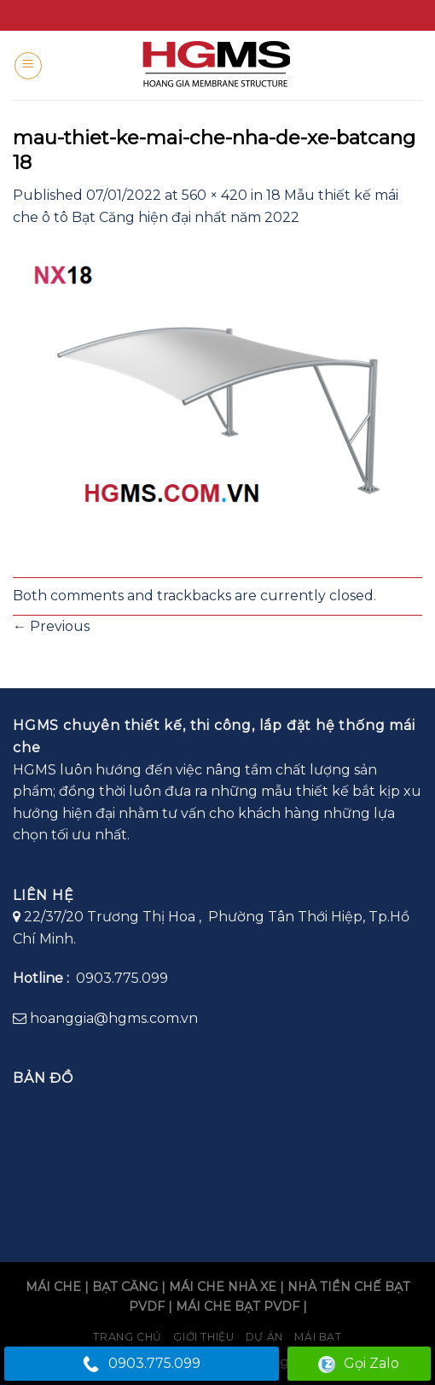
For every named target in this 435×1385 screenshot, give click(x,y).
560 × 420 (214, 195)
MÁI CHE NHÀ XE (222, 1286)
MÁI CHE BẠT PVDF (237, 1306)
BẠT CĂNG (125, 1286)
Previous (51, 626)
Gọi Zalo (358, 1364)
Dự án (264, 1336)
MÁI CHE (53, 1286)
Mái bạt (317, 1336)
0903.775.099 (141, 1364)
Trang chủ (127, 1336)
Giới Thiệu (203, 1336)
